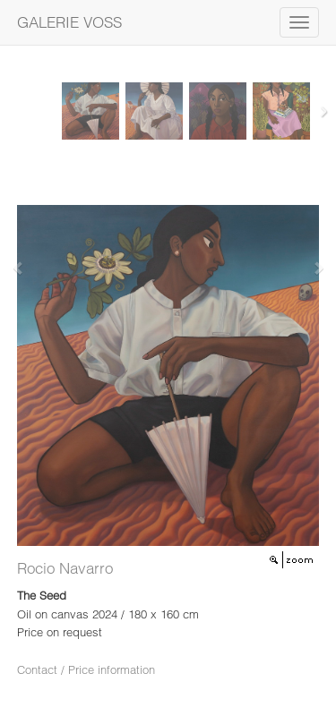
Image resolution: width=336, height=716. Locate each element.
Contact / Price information (86, 669)
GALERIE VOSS (69, 22)
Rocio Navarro (65, 567)
